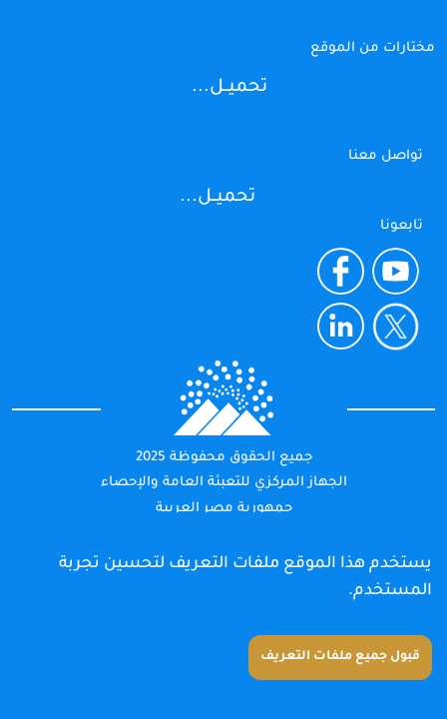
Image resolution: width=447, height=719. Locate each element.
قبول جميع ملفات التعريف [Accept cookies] (340, 657)
